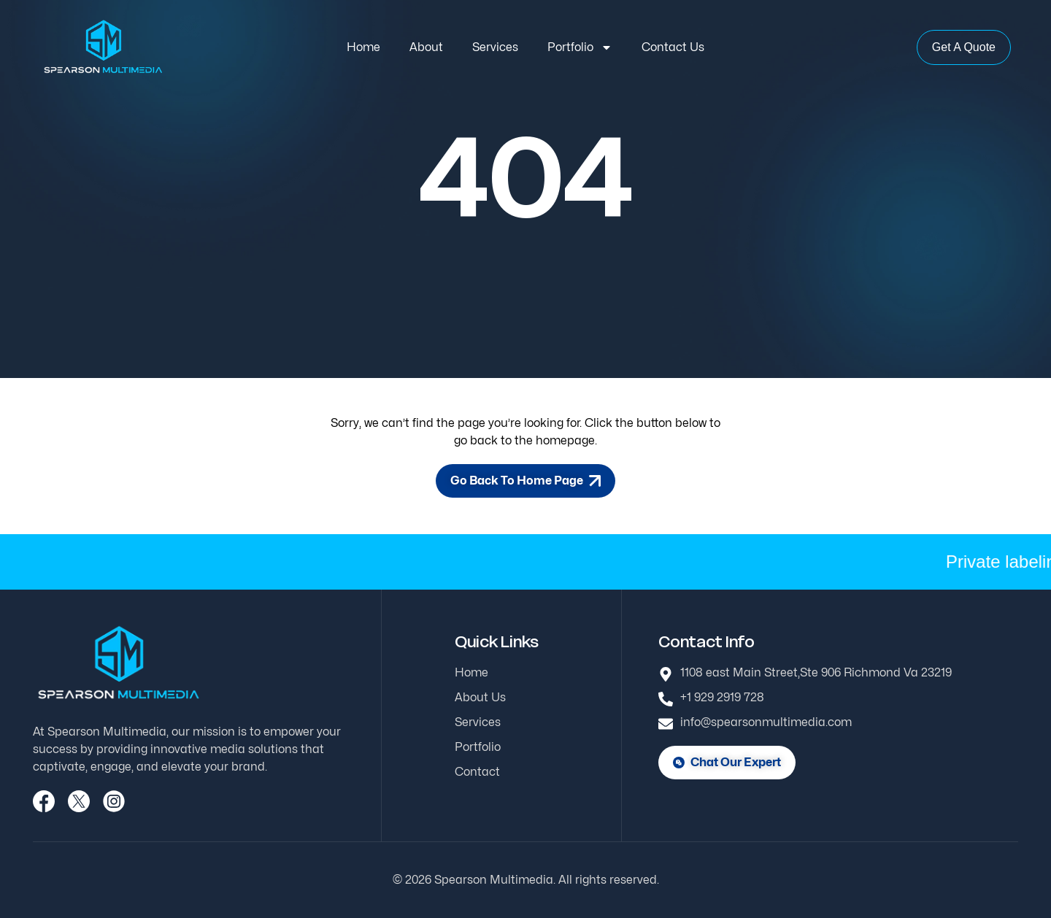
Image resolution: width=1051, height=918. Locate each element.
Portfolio (579, 47)
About (426, 47)
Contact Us (673, 47)
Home (363, 47)
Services (495, 47)
